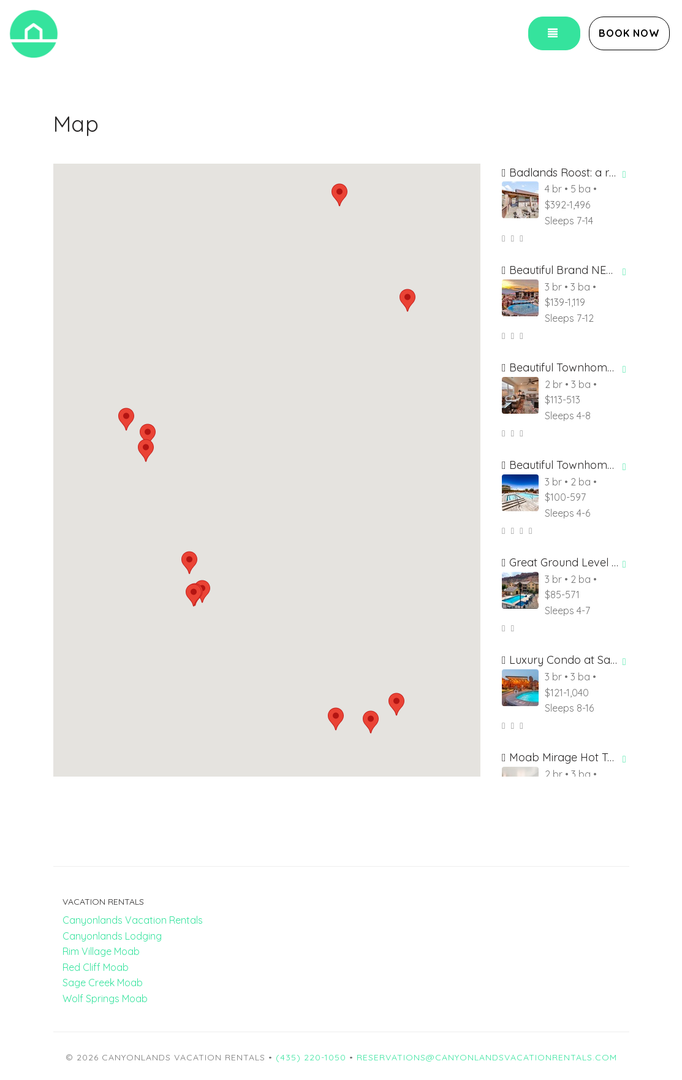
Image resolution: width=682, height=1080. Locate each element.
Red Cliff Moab (96, 967)
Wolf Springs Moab (105, 998)
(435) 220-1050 (311, 1057)
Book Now (629, 33)
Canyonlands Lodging (112, 936)
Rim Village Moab (101, 951)
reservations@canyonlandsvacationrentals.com (487, 1057)
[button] (339, 195)
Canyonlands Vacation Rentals (133, 920)
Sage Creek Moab (103, 982)
